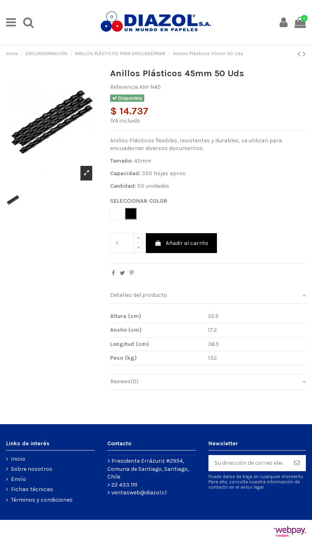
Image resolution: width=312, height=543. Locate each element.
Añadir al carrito (181, 243)
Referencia (124, 87)
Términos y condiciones (42, 499)
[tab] (208, 296)
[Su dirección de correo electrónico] (248, 463)
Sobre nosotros (31, 469)
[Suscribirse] (297, 463)
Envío (18, 479)
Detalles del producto (208, 295)
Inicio (18, 458)
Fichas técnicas (32, 489)
